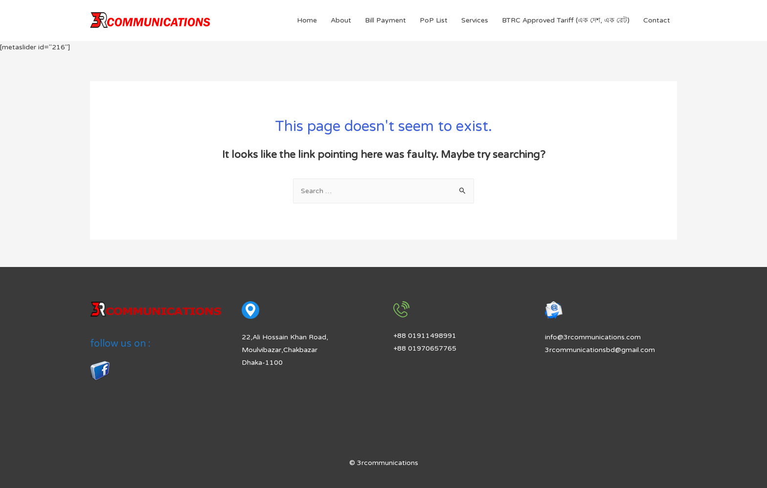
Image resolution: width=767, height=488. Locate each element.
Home (307, 20)
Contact (656, 20)
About (341, 20)
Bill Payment (385, 20)
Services (474, 20)
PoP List (434, 20)
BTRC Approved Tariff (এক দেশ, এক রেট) (566, 20)
